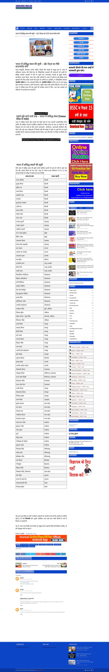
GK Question (73, 298)
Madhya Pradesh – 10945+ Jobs (80, 387)
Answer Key (42, 28)
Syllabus (49, 28)
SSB (71, 316)
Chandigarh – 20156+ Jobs (78, 357)
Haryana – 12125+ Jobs (77, 367)
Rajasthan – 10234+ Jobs (78, 400)
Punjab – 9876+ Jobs (77, 396)
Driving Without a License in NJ (27, 598)
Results (72, 313)
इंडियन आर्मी (72, 331)
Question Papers (75, 28)
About (19, 1)
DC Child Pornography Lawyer (27, 584)
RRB (71, 308)
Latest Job (22, 28)
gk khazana (50, 544)
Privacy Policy (23, 1)
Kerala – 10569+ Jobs (77, 383)
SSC (71, 318)
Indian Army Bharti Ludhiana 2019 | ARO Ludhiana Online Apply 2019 (85, 266)
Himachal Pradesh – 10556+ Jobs (80, 370)
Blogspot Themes (39, 670)
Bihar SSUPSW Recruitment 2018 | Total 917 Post (85, 238)
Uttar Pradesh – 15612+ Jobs (79, 410)
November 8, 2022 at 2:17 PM (26, 579)
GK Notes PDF (57, 544)
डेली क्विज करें (81, 46)
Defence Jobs (73, 293)
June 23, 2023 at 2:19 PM (25, 600)
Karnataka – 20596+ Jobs (78, 380)
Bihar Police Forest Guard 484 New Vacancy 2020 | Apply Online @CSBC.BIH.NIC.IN (85, 260)
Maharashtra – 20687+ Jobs (79, 390)
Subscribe (90, 137)
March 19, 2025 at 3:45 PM (26, 610)
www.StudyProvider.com (75, 73)
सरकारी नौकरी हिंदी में (73, 424)
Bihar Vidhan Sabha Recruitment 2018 (85, 273)
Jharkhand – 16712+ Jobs (78, 377)
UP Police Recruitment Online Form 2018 (84, 252)
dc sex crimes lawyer (24, 582)
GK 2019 (71, 295)
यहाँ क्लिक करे (71, 426)
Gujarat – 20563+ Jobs (77, 364)
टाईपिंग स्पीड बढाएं (81, 54)
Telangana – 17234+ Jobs (78, 406)
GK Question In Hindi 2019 (22, 546)
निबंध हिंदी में (72, 333)
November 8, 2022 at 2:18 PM (26, 591)
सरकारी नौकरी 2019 (73, 339)
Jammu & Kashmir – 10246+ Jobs (80, 374)
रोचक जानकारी (72, 336)
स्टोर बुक (81, 57)
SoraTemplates (24, 670)
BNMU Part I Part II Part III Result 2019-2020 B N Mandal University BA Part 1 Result (85, 246)
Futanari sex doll (24, 612)
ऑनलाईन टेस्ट (81, 38)
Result (35, 28)
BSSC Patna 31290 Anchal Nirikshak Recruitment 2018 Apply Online (85, 225)
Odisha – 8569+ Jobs (77, 393)
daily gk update (24, 544)
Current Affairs (57, 28)
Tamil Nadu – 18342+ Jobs (78, 403)
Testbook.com (30, 533)
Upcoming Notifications (76, 328)
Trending (32, 546)
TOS (27, 1)
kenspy (21, 609)
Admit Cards (73, 290)
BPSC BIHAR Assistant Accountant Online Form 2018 (84, 232)
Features (85, 28)
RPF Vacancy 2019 (74, 305)
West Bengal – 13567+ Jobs (78, 416)
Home (16, 1)
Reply (21, 586)
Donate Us (81, 75)
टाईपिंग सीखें (81, 50)
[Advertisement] (65, 14)
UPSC (71, 326)
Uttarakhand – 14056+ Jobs (79, 413)
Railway (72, 310)
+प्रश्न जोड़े (81, 42)
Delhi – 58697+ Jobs (77, 360)
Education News (33, 544)
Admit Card (29, 28)
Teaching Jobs (73, 321)
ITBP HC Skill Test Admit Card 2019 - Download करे (84, 211)
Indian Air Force (74, 300)
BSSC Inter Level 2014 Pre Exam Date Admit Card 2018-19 (84, 218)
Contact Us (39, 1)
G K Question (66, 28)
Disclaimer (31, 1)
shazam (21, 578)
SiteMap (35, 1)
